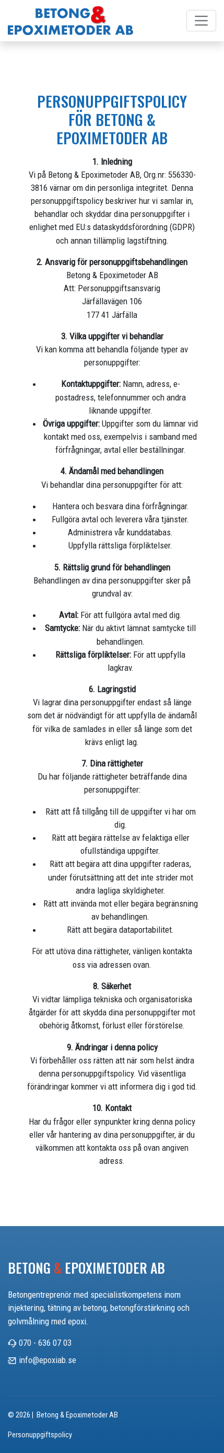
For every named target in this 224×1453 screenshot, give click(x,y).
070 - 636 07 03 (45, 1342)
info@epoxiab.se (47, 1360)
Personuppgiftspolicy (40, 1434)
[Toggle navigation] (201, 21)
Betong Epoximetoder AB (86, 1268)
